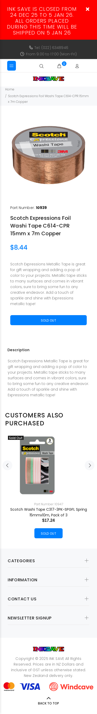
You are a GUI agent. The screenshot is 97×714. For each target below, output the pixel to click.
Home (9, 89)
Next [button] (89, 465)
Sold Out (48, 320)
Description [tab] (18, 349)
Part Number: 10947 (48, 504)
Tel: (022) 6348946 (51, 47)
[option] (48, 155)
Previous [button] (7, 465)
